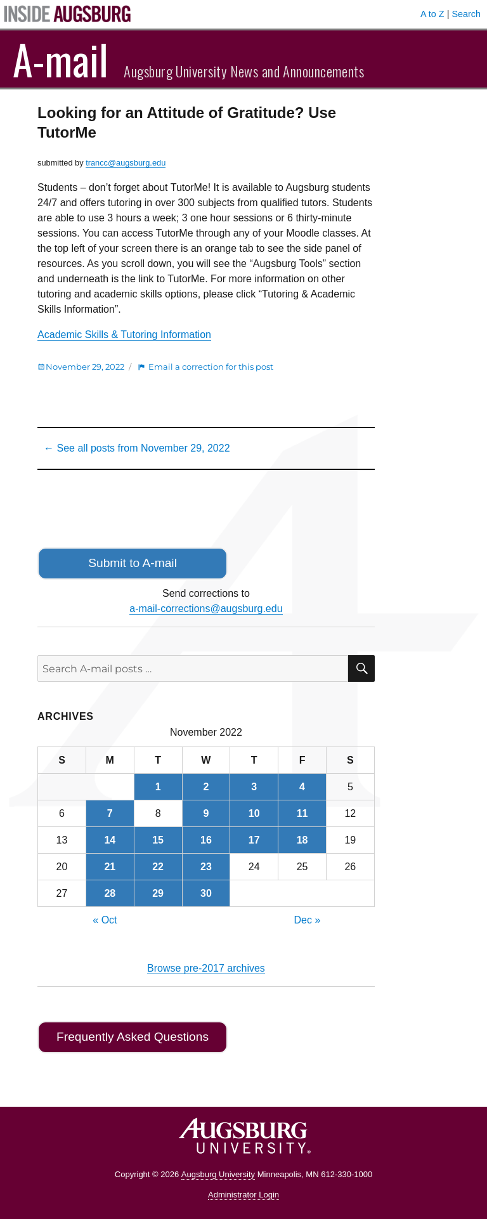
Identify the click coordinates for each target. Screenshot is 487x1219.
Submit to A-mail (132, 563)
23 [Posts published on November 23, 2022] (206, 866)
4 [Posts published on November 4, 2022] (302, 786)
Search (466, 14)
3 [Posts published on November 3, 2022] (254, 786)
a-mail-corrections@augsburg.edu (205, 608)
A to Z (432, 14)
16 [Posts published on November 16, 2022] (206, 840)
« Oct (105, 920)
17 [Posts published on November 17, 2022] (254, 840)
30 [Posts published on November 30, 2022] (206, 893)
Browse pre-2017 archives (206, 968)
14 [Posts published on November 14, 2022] (109, 840)
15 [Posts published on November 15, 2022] (158, 840)
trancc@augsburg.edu (126, 162)
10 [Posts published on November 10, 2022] (254, 813)
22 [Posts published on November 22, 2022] (158, 866)
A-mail (60, 59)
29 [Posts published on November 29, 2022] (158, 893)
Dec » (307, 920)
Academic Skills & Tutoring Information (124, 334)
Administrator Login (243, 1194)
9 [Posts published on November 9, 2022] (206, 813)
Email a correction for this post (210, 367)
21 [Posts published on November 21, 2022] (109, 866)
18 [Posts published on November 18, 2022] (302, 840)
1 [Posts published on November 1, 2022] (158, 786)
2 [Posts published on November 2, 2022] (206, 786)
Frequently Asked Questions (132, 1036)
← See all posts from (137, 448)
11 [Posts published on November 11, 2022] (302, 813)
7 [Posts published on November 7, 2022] (110, 813)
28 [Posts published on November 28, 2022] (109, 893)
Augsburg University (218, 1174)
